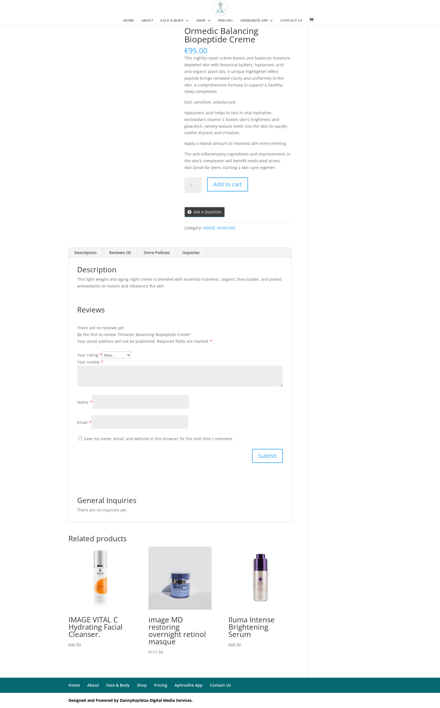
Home (74, 685)
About (93, 685)
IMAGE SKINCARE (219, 227)
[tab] (85, 252)
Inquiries (191, 252)
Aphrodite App (189, 685)
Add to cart (227, 184)
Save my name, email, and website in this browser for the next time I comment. (158, 438)
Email (84, 422)
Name (84, 402)
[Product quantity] (192, 185)
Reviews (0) (120, 252)
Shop (142, 685)
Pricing (160, 685)
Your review (90, 362)
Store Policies (157, 252)
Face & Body (118, 685)
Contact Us (220, 685)
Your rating (89, 355)
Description (85, 252)
